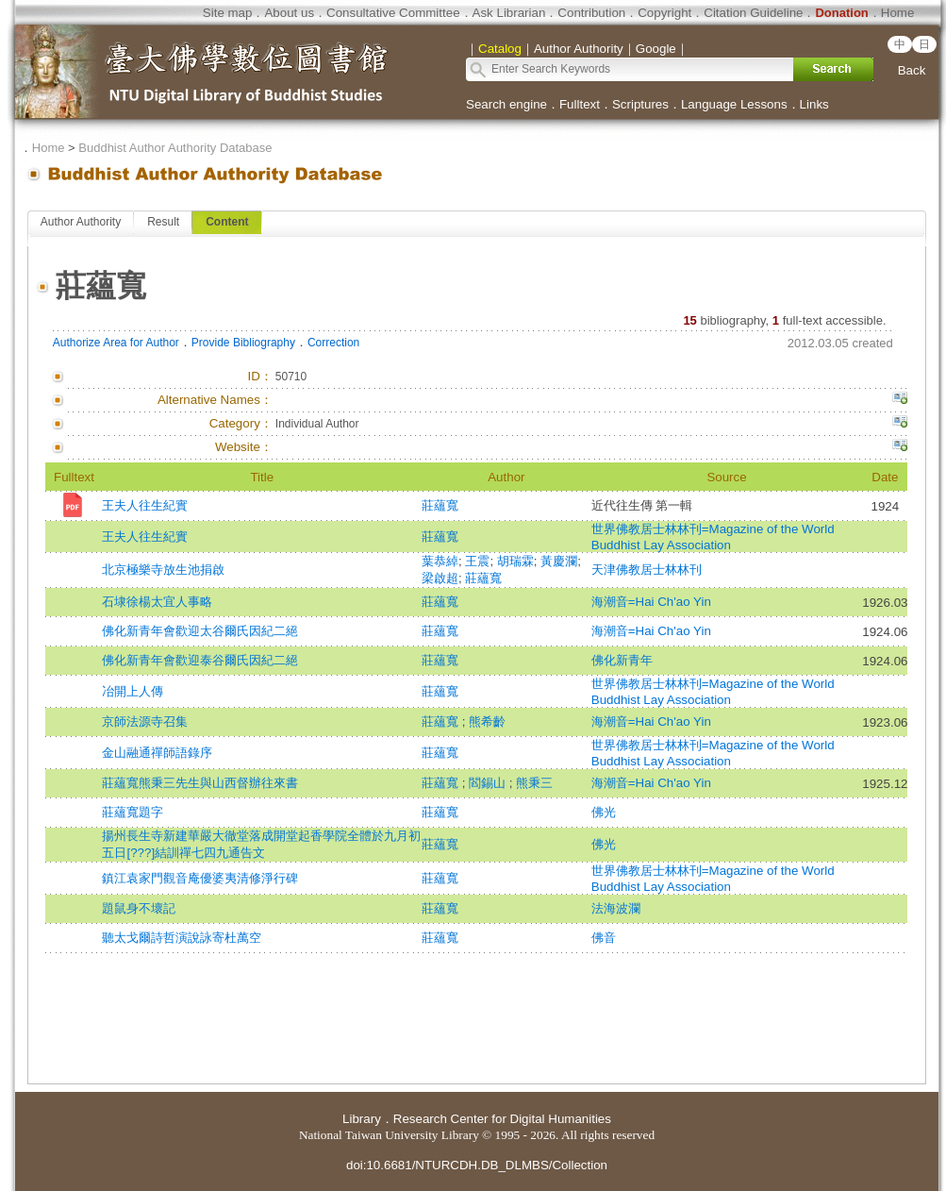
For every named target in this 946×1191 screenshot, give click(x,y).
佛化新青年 (622, 660)
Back (912, 70)
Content (227, 221)
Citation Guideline (753, 13)
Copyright (664, 13)
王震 (477, 561)
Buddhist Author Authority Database (175, 148)
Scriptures (640, 104)
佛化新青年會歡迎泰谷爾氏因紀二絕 (200, 660)
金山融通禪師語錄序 (157, 753)
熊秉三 (534, 783)
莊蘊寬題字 (132, 812)
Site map (228, 13)
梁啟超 (440, 578)
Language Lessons (734, 104)
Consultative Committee (392, 13)
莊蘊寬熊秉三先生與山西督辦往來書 (200, 783)
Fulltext (579, 104)
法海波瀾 (615, 908)
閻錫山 (489, 783)
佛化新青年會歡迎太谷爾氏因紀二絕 (200, 631)
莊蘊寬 (440, 505)
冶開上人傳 (132, 691)
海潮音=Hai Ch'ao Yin (651, 602)
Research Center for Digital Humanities (502, 1119)
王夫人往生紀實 (145, 505)
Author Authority (81, 221)
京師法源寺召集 (145, 721)
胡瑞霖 (515, 561)
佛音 (603, 938)
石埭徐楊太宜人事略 (157, 602)
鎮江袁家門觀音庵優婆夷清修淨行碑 (200, 878)
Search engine (506, 104)
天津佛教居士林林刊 (646, 569)
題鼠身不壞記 (138, 908)
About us (289, 13)
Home (898, 13)
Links (814, 104)
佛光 (603, 812)
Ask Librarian (509, 13)
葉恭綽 (440, 561)
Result (163, 221)
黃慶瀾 (558, 561)
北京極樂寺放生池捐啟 (163, 569)
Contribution (591, 13)
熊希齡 (487, 721)
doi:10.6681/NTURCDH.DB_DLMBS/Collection (476, 1165)
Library (361, 1119)
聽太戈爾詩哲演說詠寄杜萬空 (181, 938)
